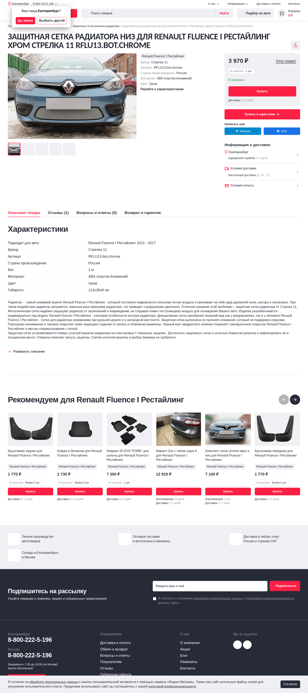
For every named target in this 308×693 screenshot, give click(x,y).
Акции (185, 649)
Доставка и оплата (268, 3)
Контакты (294, 3)
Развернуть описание (29, 351)
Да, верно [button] (25, 20)
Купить (262, 91)
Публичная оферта (115, 675)
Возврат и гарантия (143, 213)
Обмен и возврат (114, 649)
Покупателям (111, 662)
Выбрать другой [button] (52, 20)
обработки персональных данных (218, 598)
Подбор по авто (255, 13)
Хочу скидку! (286, 61)
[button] (295, 400)
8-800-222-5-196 (30, 640)
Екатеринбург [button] (20, 3)
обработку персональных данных (53, 682)
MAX (282, 131)
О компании (190, 643)
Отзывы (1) (58, 213)
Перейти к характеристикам (162, 89)
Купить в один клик (262, 114)
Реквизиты (188, 662)
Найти (224, 13)
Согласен (290, 684)
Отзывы (106, 668)
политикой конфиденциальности (270, 598)
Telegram (243, 131)
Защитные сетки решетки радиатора (96, 26)
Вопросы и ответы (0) (96, 213)
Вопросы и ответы (115, 656)
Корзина (294, 11)
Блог (184, 656)
